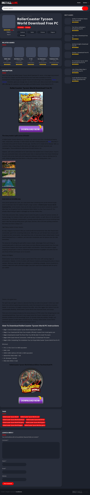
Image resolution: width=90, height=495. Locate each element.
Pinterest (41, 32)
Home (78, 2)
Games (85, 2)
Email (4, 469)
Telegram (51, 32)
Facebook (21, 32)
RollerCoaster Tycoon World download (13, 420)
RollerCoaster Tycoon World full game (13, 423)
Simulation (29, 16)
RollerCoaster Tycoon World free (35, 420)
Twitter (31, 32)
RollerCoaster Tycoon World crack (30, 417)
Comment (5, 440)
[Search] (45, 8)
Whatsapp (21, 35)
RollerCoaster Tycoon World (10, 417)
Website (4, 476)
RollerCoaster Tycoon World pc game (35, 425)
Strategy (28, 27)
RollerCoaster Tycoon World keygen (12, 425)
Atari (49, 142)
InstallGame (19, 492)
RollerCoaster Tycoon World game (35, 423)
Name (4, 461)
